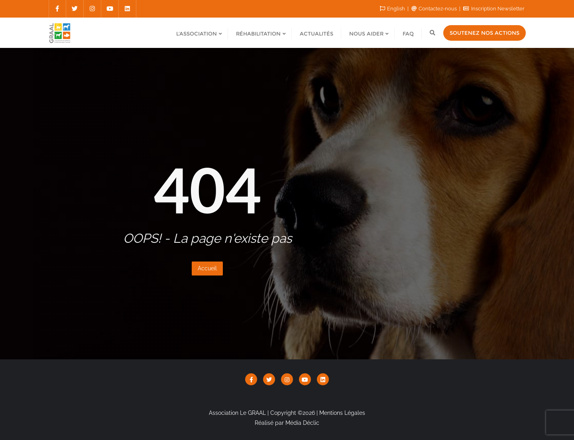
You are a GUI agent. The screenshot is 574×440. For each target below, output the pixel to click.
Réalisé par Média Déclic (287, 423)
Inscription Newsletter (494, 9)
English (393, 9)
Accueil (207, 268)
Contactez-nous (434, 9)
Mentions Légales (342, 413)
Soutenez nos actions (484, 33)
